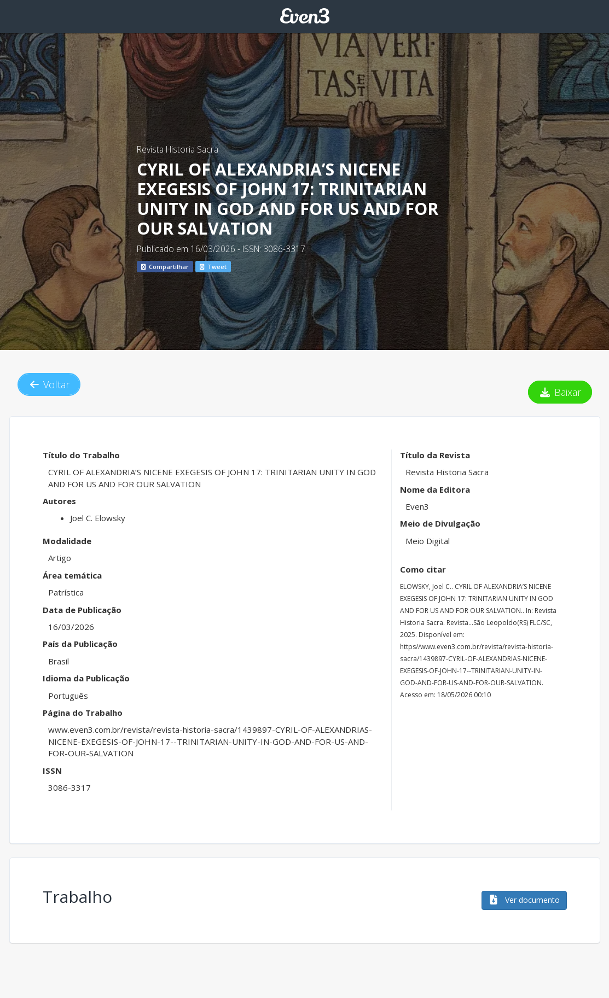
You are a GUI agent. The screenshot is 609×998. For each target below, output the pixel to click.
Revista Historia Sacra (177, 149)
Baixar (560, 392)
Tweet (213, 266)
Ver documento (524, 900)
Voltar (49, 384)
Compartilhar (165, 266)
